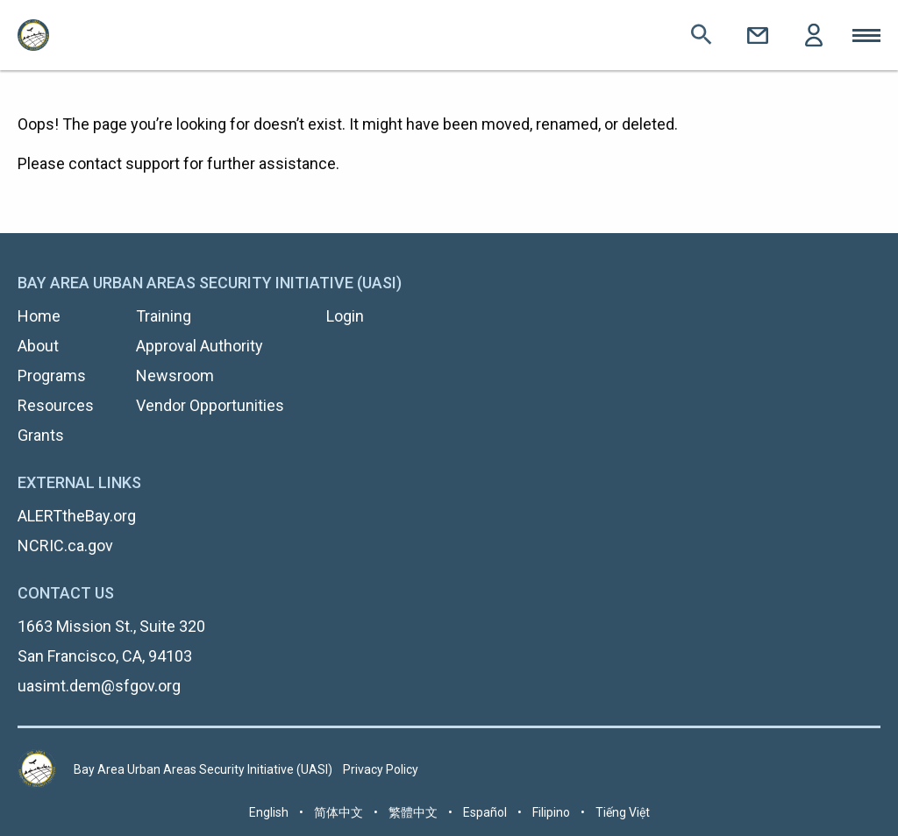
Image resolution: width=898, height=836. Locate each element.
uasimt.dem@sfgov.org (99, 686)
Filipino (551, 812)
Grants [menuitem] (41, 435)
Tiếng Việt (622, 812)
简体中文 (338, 812)
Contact (757, 35)
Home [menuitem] (39, 316)
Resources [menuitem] (56, 405)
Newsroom (175, 375)
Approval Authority (199, 346)
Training (163, 316)
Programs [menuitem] (52, 375)
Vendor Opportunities (210, 405)
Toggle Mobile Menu (866, 35)
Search (701, 35)
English (269, 812)
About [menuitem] (38, 346)
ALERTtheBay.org (77, 516)
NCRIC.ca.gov (65, 545)
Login (813, 35)
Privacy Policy (380, 769)
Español (485, 812)
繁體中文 (413, 812)
